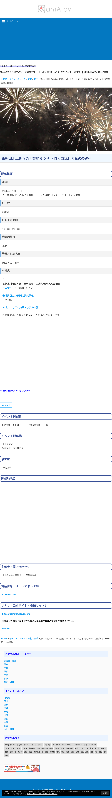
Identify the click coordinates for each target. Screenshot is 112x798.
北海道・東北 (10, 661)
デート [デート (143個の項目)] (40, 745)
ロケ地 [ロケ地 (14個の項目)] (18, 748)
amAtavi (6, 405)
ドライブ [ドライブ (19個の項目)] (47, 745)
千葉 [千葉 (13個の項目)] (62, 748)
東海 (6, 712)
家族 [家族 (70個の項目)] (91, 748)
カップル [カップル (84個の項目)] (27, 745)
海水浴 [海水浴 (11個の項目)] (20, 752)
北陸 (6, 715)
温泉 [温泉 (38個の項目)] (30, 752)
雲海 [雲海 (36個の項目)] (105, 752)
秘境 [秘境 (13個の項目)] (77, 752)
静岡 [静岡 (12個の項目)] (6, 755)
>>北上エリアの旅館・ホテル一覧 (20, 307)
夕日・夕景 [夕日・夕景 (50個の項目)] (69, 748)
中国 (6, 675)
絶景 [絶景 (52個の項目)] (87, 752)
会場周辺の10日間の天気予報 (18, 295)
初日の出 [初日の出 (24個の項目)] (45, 748)
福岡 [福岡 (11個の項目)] (72, 752)
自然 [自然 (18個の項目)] (91, 752)
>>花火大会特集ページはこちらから (15, 391)
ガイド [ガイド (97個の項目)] (34, 745)
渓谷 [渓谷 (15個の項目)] (25, 752)
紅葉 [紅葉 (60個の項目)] (82, 752)
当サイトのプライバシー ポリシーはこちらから (42, 794)
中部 (6, 668)
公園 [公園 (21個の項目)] (38, 748)
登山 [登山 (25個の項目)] (46, 752)
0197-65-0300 (9, 594)
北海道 (7, 698)
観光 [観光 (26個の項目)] (100, 752)
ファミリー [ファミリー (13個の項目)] (78, 745)
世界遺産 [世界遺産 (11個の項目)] (32, 748)
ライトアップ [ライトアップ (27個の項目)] (9, 748)
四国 (6, 678)
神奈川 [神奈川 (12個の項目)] (52, 752)
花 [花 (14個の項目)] (96, 752)
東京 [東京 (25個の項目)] (6, 752)
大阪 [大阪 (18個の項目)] (81, 748)
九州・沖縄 (9, 682)
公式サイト (8, 288)
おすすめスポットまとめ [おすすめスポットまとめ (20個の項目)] (13, 745)
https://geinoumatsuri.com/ (16, 614)
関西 (6, 671)
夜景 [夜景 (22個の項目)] (76, 748)
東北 (6, 701)
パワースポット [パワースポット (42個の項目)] (67, 745)
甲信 (6, 708)
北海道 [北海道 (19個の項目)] (56, 748)
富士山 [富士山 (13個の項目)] (97, 748)
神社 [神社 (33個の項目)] (58, 752)
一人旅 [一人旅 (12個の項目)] (24, 748)
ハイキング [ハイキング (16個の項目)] (56, 745)
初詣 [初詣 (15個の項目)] (51, 748)
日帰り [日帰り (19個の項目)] (103, 748)
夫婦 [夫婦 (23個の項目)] (86, 748)
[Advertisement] (56, 43)
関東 (6, 664)
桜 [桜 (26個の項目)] (15, 752)
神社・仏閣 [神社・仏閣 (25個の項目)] (65, 752)
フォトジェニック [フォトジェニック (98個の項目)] (90, 745)
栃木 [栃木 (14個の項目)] (11, 752)
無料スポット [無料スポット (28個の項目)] (38, 752)
